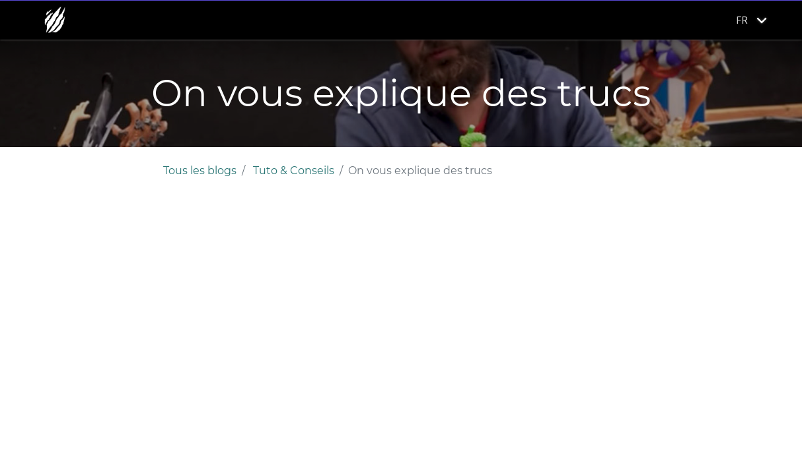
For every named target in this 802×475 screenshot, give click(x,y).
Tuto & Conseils (293, 170)
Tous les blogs (200, 170)
